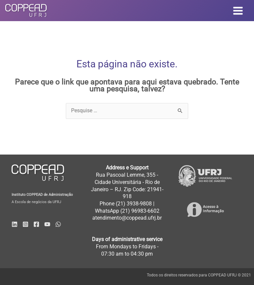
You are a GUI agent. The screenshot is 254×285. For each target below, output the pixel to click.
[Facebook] (36, 224)
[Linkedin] (15, 224)
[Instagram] (25, 224)
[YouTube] (47, 224)
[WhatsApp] (58, 224)
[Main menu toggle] (238, 10)
